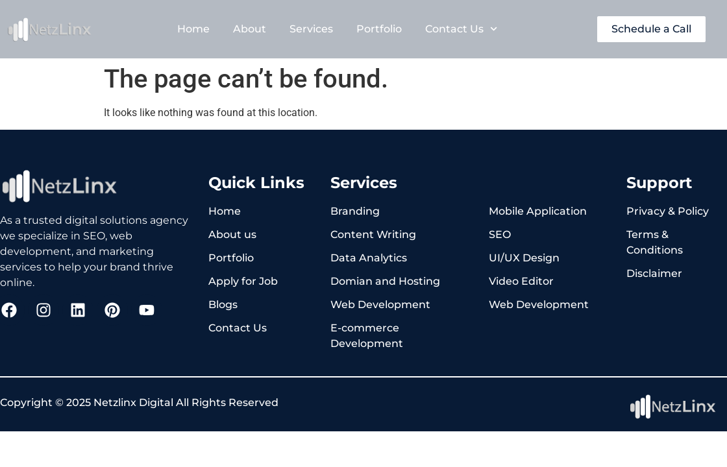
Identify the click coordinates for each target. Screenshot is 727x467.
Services (311, 29)
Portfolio (379, 29)
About (249, 29)
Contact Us (461, 29)
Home (193, 29)
